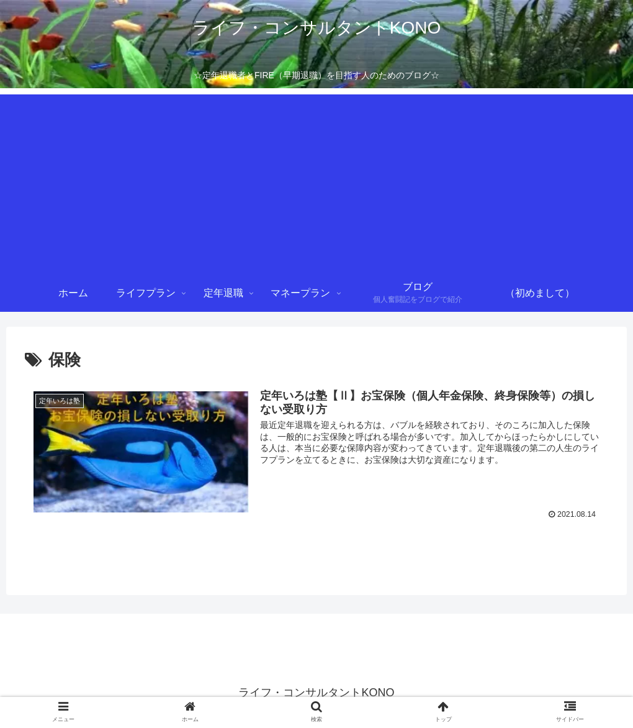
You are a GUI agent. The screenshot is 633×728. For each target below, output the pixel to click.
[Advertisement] (316, 181)
